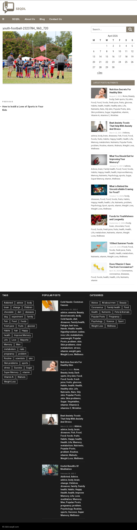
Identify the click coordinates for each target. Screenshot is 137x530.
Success (18, 367)
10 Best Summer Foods (121, 243)
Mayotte (24, 340)
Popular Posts (119, 109)
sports (122, 175)
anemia (72, 312)
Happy (113, 139)
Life (124, 106)
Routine (103, 145)
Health (107, 106)
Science (110, 321)
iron (63, 335)
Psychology (113, 175)
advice (94, 136)
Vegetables (116, 112)
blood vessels (68, 316)
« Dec (99, 72)
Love (14, 340)
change (16, 307)
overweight (66, 338)
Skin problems (97, 112)
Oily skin (108, 109)
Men (18, 344)
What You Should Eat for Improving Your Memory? (121, 159)
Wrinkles (114, 115)
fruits (121, 102)
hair (16, 330)
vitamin (125, 112)
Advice (126, 132)
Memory (94, 142)
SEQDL (16, 19)
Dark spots (120, 99)
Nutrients (95, 109)
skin (128, 109)
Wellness (95, 148)
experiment (17, 316)
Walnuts (118, 145)
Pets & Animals (122, 312)
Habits (94, 106)
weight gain (75, 351)
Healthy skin (116, 106)
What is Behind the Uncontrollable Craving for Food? (121, 189)
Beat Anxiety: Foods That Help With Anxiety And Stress (120, 126)
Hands (64, 328)
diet (19, 312)
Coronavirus (127, 270)
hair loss (73, 325)
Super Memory (97, 179)
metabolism (104, 142)
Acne (125, 96)
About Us (30, 19)
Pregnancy (114, 316)
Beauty (131, 96)
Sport (104, 205)
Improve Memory (124, 172)
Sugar (107, 112)
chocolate (119, 226)
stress (7, 367)
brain (105, 136)
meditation (66, 499)
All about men (109, 303)
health (100, 106)
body (111, 99)
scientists (20, 358)
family (30, 316)
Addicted (8, 303)
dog (6, 316)
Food (93, 102)
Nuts (102, 109)
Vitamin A (95, 115)
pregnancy (9, 354)
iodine (81, 332)
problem (95, 145)
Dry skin (129, 99)
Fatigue (64, 325)
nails (22, 349)
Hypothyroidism (69, 332)
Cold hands (66, 319)
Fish (119, 136)
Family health (109, 169)
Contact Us (55, 19)
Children (28, 307)
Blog (42, 19)
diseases (113, 136)
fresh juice (113, 102)
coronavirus (114, 274)
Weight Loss (128, 145)
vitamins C (105, 115)
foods (105, 102)
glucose (128, 102)
